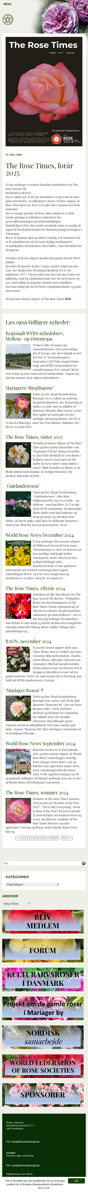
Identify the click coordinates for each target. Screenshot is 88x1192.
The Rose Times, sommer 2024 (37, 792)
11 (64, 838)
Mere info (44, 1188)
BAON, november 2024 (28, 641)
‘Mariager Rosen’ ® (25, 690)
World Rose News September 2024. (41, 743)
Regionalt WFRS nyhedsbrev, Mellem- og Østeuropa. (35, 336)
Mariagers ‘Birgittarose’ (30, 388)
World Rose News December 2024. (40, 535)
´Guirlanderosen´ (23, 486)
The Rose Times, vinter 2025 (34, 437)
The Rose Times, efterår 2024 (35, 588)
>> (69, 838)
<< (18, 838)
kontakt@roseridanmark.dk (26, 1141)
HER (68, 299)
